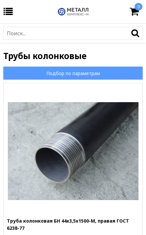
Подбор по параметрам (73, 73)
